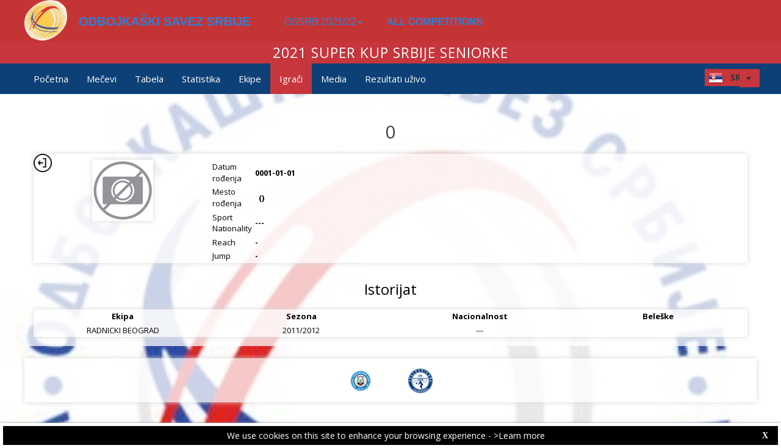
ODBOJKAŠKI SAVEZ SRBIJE (165, 21)
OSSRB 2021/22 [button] (323, 21)
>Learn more (519, 435)
